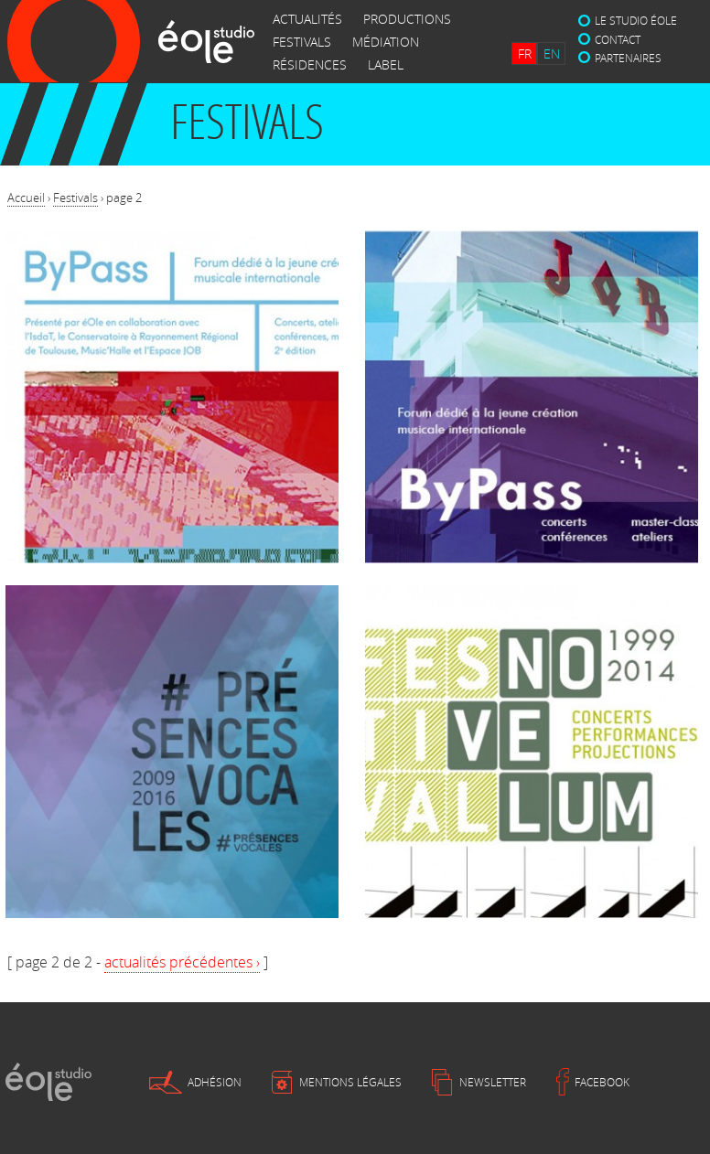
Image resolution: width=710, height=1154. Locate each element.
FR (525, 53)
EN (551, 53)
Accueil (26, 197)
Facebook (602, 1081)
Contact (617, 39)
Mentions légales (350, 1081)
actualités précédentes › (182, 962)
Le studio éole (636, 20)
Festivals (75, 197)
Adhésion (215, 1081)
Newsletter (492, 1081)
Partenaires (628, 57)
